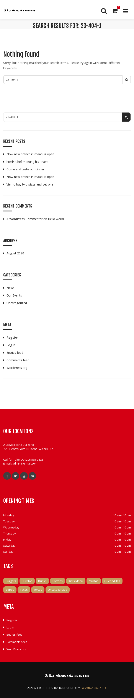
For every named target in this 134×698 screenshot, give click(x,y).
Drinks (42, 581)
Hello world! (56, 219)
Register (12, 337)
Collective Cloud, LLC (93, 688)
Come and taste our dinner (25, 169)
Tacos (24, 590)
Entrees (57, 581)
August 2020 (15, 253)
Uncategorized (17, 303)
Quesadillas (112, 581)
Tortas (38, 590)
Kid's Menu (76, 581)
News (11, 288)
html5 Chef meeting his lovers (27, 162)
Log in (11, 345)
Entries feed (15, 353)
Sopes (10, 590)
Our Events (14, 295)
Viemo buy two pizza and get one (30, 184)
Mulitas (93, 581)
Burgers (11, 581)
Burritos (27, 581)
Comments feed (18, 360)
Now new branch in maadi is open (30, 154)
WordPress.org (17, 368)
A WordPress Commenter (24, 219)
